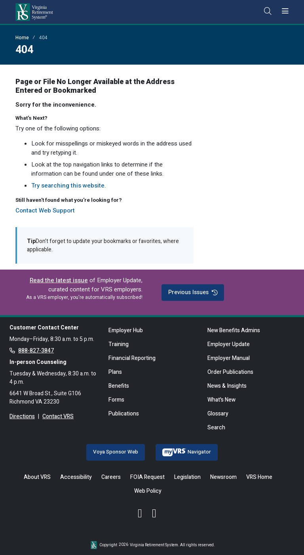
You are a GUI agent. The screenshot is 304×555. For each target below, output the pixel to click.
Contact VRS (58, 416)
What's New (221, 400)
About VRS (37, 477)
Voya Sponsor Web (115, 452)
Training (118, 344)
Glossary (217, 414)
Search (216, 427)
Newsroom (223, 477)
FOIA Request (147, 477)
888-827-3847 (36, 350)
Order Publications (230, 372)
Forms (116, 400)
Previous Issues (192, 292)
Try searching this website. (68, 185)
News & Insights (227, 386)
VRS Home (259, 477)
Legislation (187, 477)
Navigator (186, 452)
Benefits (118, 386)
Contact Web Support (45, 210)
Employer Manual (228, 358)
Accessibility (76, 477)
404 (43, 37)
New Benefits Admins (233, 330)
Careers (111, 477)
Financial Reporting (132, 358)
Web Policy (148, 491)
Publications (123, 414)
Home (22, 37)
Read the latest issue (59, 280)
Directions (22, 416)
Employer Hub (125, 330)
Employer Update (228, 344)
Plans (115, 372)
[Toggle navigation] (285, 11)
